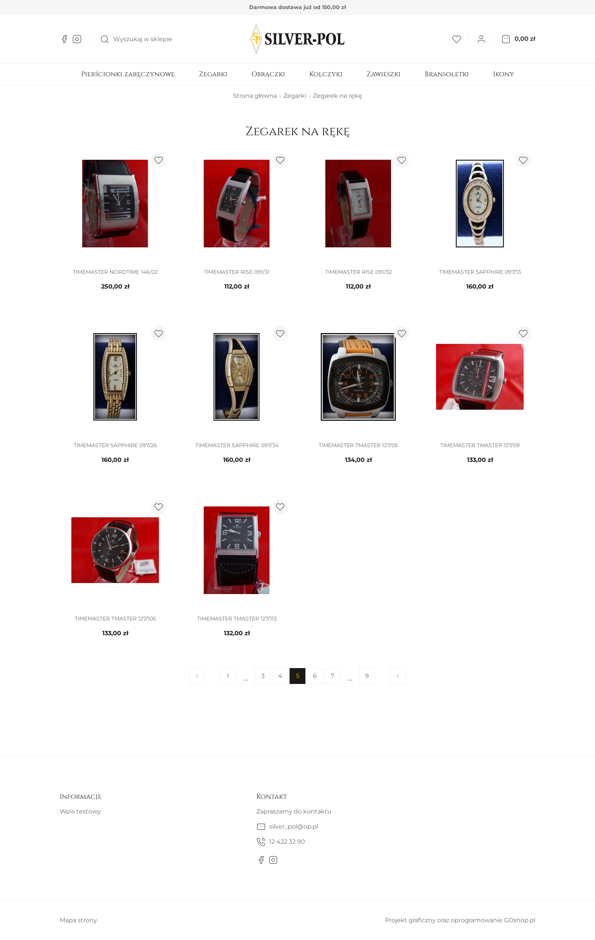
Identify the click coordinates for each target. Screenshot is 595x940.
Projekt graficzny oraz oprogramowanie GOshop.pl (460, 920)
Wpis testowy (80, 811)
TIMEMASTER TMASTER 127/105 (115, 618)
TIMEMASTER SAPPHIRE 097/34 (237, 445)
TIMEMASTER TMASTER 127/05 (358, 445)
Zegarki (213, 74)
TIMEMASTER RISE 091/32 (358, 272)
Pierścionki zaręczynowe (128, 74)
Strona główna (255, 95)
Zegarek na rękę (337, 95)
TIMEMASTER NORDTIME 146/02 (115, 272)
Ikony (503, 74)
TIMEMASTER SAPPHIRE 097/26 (115, 445)
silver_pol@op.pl (293, 826)
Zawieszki (384, 74)
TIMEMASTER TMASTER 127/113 (237, 618)
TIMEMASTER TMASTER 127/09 (480, 445)
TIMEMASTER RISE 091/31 (237, 272)
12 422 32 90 (287, 841)
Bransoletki (447, 74)
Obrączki (268, 74)
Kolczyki (325, 74)
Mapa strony (78, 920)
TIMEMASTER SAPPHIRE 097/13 (480, 272)
